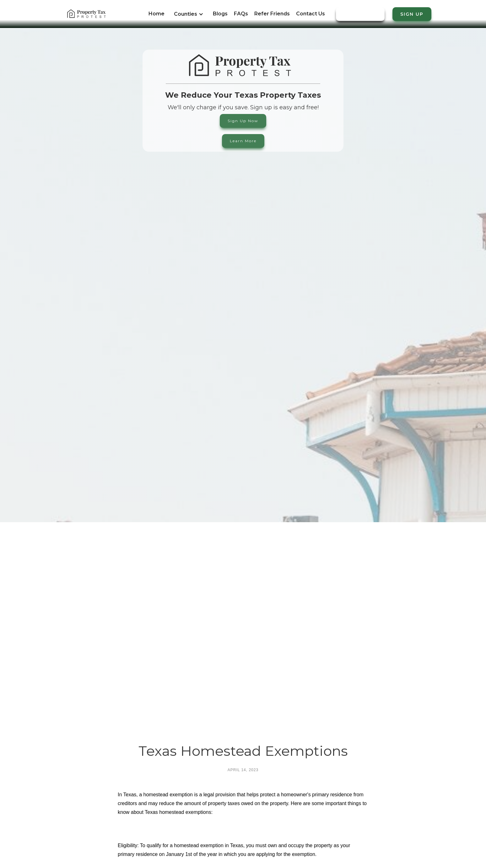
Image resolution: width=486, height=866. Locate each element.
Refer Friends (272, 14)
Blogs (220, 14)
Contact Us (310, 14)
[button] (189, 17)
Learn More (243, 140)
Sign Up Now (243, 120)
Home (156, 14)
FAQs (241, 14)
